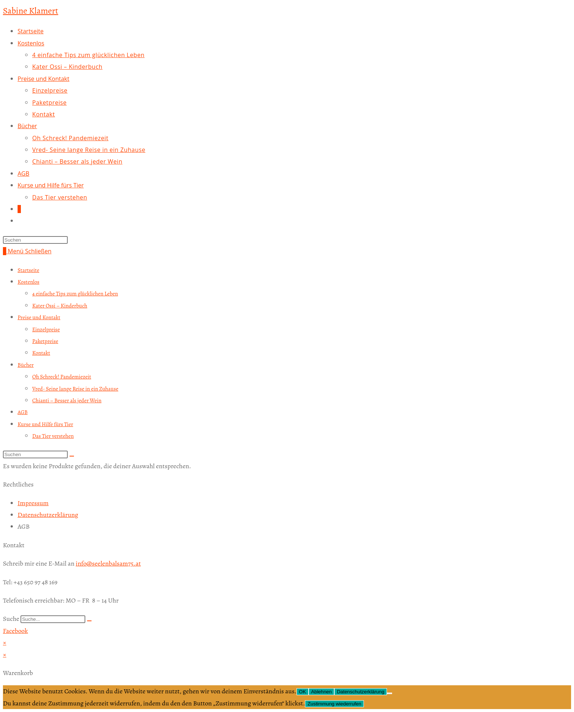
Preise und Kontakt (39, 317)
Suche (11, 618)
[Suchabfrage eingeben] (35, 240)
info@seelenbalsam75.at (108, 563)
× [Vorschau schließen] (4, 642)
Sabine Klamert (30, 10)
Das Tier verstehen (53, 436)
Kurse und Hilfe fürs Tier (45, 424)
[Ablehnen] (389, 693)
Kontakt (41, 353)
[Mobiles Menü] (29, 251)
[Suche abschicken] (71, 456)
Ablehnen (321, 691)
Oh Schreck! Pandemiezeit (61, 376)
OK (302, 691)
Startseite (28, 270)
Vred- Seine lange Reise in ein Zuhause (75, 388)
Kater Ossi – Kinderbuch (59, 305)
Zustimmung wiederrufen (334, 704)
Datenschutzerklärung (360, 691)
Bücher (26, 365)
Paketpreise (45, 341)
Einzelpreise (46, 329)
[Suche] (89, 621)
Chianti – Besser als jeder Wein (66, 400)
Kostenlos (29, 282)
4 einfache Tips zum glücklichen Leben (75, 293)
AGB (23, 412)
